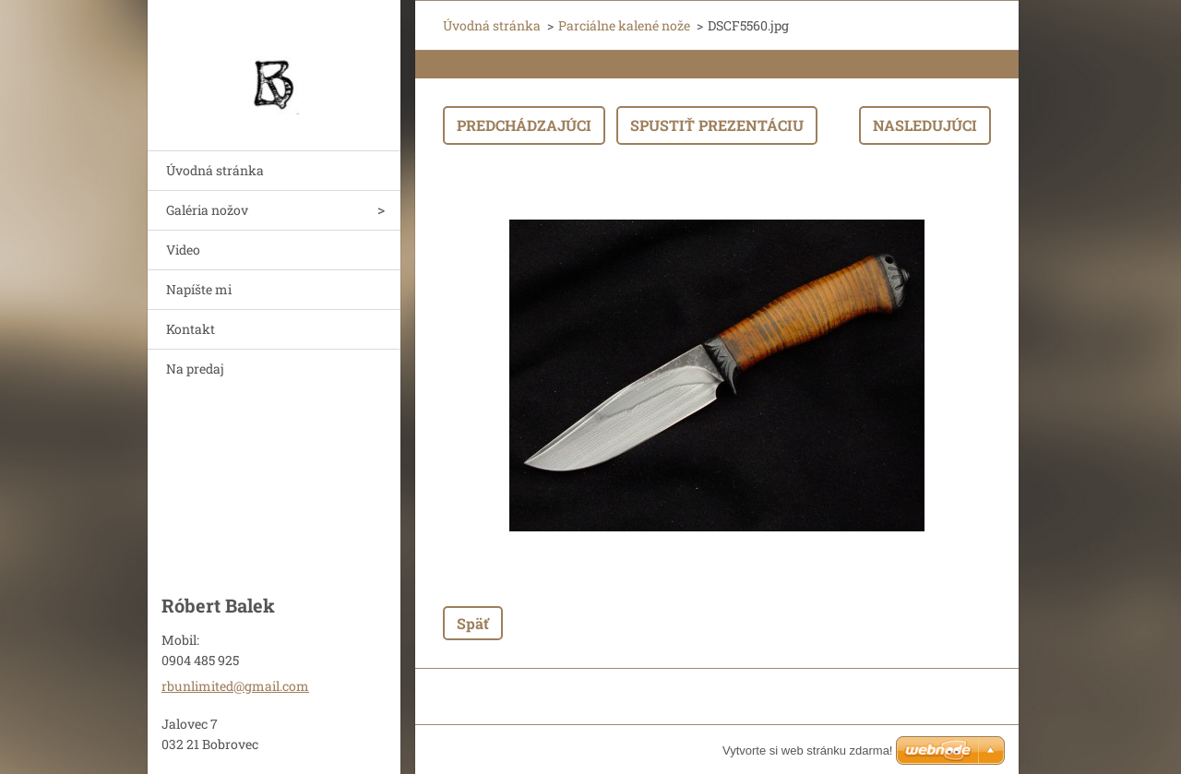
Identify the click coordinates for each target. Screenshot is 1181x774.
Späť (473, 623)
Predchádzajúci (524, 125)
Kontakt (190, 329)
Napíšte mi (199, 289)
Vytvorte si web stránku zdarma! (807, 750)
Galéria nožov (207, 210)
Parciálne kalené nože (624, 25)
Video (183, 249)
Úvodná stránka (215, 170)
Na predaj (195, 368)
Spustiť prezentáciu (717, 125)
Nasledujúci (925, 125)
